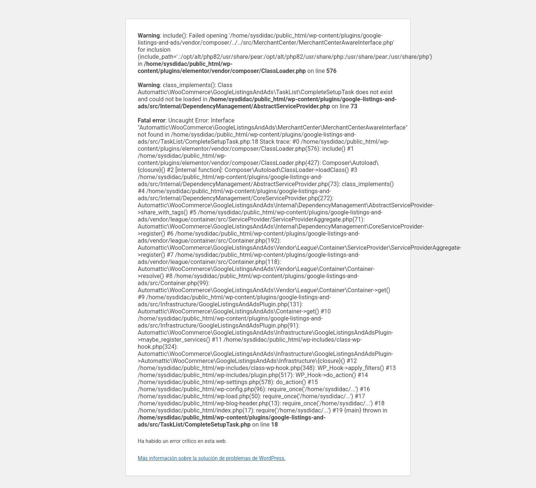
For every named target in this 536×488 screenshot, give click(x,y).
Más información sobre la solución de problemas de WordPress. (211, 458)
